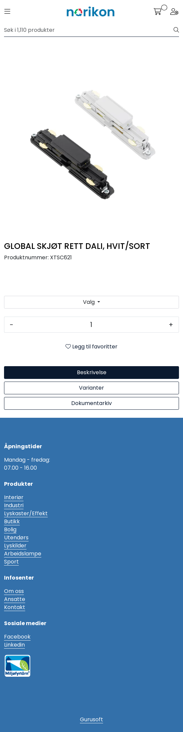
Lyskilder (15, 545)
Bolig (10, 529)
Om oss (14, 591)
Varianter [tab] (91, 388)
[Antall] (91, 325)
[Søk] (89, 30)
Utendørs (16, 537)
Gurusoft (91, 719)
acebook (19, 637)
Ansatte (14, 599)
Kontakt (14, 607)
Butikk (12, 521)
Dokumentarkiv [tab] (91, 403)
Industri (14, 505)
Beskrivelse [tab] (91, 372)
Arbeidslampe (22, 553)
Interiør (14, 497)
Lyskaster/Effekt (26, 513)
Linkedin (14, 645)
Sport (11, 561)
